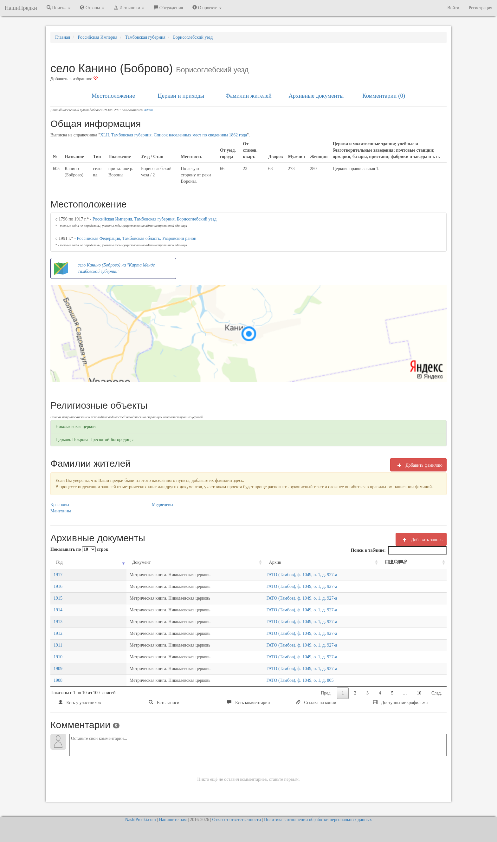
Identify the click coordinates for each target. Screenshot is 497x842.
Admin (148, 110)
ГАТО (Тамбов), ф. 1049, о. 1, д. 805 (308, 680)
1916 (58, 586)
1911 (58, 645)
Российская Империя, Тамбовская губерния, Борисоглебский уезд (154, 219)
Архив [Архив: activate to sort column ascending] (284, 562)
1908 (58, 680)
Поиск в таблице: (399, 550)
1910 (58, 657)
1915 (58, 598)
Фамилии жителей (248, 95)
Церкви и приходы (181, 95)
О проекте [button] (206, 7)
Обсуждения (168, 7)
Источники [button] (129, 7)
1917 (58, 574)
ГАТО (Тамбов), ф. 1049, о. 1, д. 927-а (310, 574)
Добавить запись (421, 539)
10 (419, 693)
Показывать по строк (79, 549)
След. (436, 693)
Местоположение (113, 95)
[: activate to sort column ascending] (420, 562)
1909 (58, 668)
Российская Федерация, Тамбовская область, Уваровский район (137, 238)
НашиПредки (21, 8)
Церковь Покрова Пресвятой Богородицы (94, 439)
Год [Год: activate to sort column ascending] (59, 562)
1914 (58, 610)
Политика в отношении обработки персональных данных (318, 819)
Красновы (59, 504)
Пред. (326, 693)
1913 (58, 621)
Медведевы (162, 504)
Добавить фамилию (418, 465)
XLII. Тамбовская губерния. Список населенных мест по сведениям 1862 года (173, 135)
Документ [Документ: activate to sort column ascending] (93, 562)
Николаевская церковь (76, 426)
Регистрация (480, 7)
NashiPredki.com (140, 819)
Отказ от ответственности (236, 819)
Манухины (60, 511)
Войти (453, 7)
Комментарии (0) (383, 95)
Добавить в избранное (74, 78)
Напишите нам (173, 819)
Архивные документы (316, 95)
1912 (58, 633)
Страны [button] (92, 7)
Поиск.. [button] (59, 7)
